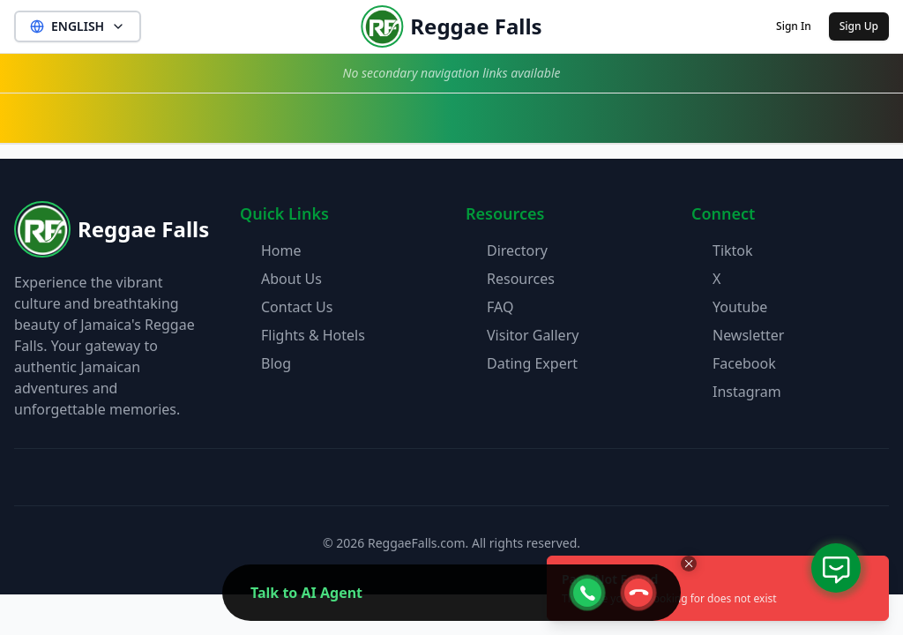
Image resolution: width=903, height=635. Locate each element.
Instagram (747, 391)
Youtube (740, 307)
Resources (521, 278)
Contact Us (296, 307)
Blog (276, 363)
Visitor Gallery (532, 335)
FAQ (500, 307)
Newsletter (748, 335)
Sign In (793, 26)
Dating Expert (532, 363)
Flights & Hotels (313, 335)
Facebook (744, 363)
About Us (291, 278)
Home (281, 250)
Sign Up (859, 26)
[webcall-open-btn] (587, 593)
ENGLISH (77, 26)
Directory (517, 250)
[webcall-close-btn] (638, 593)
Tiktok (733, 250)
